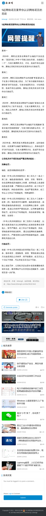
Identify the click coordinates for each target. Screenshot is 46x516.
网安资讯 (30, 19)
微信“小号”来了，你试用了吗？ (28, 414)
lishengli (4, 19)
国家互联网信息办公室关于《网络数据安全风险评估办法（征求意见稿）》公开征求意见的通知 (30, 439)
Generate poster (10, 307)
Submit (23, 498)
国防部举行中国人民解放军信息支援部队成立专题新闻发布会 (30, 352)
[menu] (42, 3)
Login (10, 493)
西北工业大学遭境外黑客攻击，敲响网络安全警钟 (29, 426)
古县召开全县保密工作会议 (29, 376)
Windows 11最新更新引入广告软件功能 (30, 402)
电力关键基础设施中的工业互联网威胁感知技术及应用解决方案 (30, 389)
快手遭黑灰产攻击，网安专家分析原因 (30, 365)
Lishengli (34, 512)
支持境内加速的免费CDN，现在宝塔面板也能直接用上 (30, 451)
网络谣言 (8, 292)
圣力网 (20, 510)
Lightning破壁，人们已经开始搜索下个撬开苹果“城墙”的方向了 (30, 464)
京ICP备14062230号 (16, 512)
